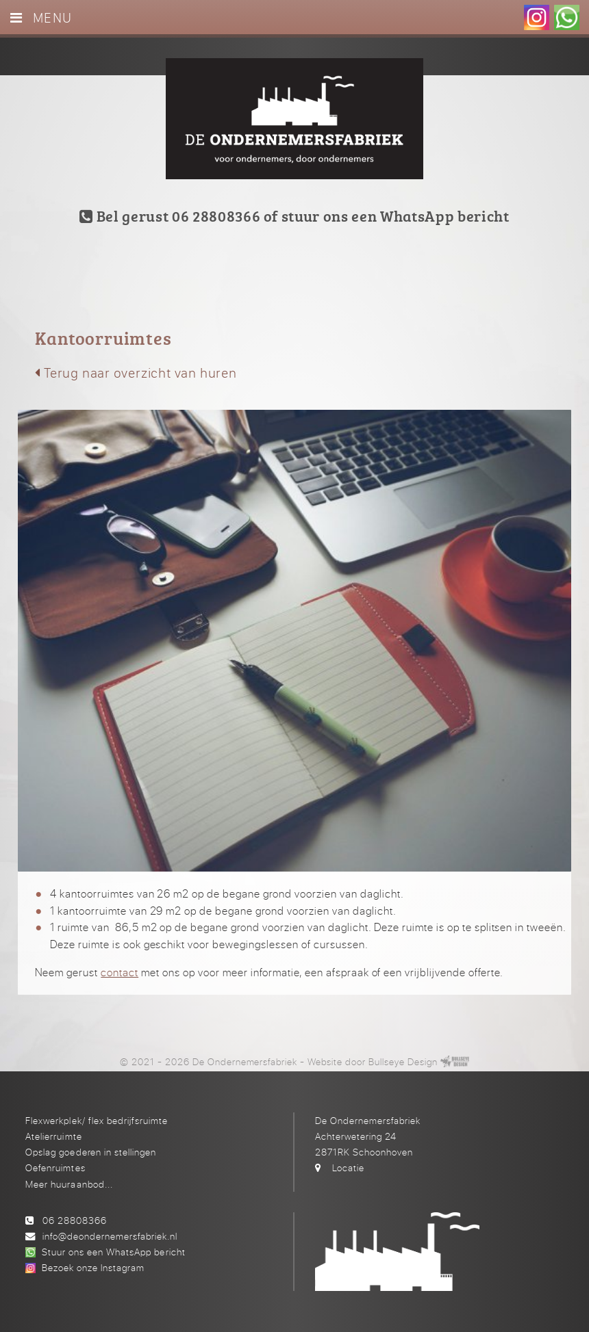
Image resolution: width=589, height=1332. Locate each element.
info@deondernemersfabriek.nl (109, 1235)
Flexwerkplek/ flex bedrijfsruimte (96, 1120)
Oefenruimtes (55, 1167)
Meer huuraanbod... (68, 1183)
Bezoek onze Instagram (93, 1267)
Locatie (348, 1167)
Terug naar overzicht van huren (135, 372)
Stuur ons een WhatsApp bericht (113, 1251)
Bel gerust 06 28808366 (169, 215)
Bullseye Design (403, 1061)
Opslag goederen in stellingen (90, 1151)
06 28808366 (74, 1220)
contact (119, 972)
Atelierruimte (53, 1135)
